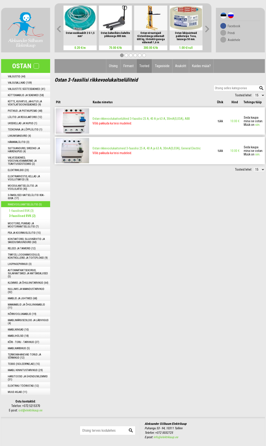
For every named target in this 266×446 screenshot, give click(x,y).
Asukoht (180, 66)
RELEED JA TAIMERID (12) (22, 248)
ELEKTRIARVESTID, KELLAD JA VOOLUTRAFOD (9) (24, 178)
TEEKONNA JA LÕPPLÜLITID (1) (25, 129)
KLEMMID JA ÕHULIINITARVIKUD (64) (28, 282)
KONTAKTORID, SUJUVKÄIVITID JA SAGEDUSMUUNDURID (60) (26, 240)
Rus (231, 15)
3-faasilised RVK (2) (22, 216)
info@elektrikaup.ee (165, 437)
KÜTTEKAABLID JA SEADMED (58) (26, 95)
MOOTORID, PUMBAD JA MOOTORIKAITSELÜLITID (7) (23, 225)
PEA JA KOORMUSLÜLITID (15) (24, 232)
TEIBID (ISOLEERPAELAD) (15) (24, 363)
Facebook (234, 26)
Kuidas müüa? (201, 66)
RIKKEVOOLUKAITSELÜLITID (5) (25, 204)
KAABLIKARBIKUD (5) (19, 348)
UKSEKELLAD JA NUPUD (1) (22, 123)
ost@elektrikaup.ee (30, 410)
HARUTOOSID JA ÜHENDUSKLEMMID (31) (28, 378)
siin (257, 124)
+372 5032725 (164, 432)
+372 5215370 (31, 406)
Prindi (231, 33)
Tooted (144, 66)
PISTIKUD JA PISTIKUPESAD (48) (25, 110)
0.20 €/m (80, 48)
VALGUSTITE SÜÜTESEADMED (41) (26, 89)
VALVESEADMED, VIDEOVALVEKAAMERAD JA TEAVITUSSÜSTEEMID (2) (22, 160)
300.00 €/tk (150, 48)
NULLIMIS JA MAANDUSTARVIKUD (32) (26, 290)
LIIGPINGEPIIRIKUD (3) (20, 264)
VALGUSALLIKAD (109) (20, 82)
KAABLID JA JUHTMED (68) (22, 298)
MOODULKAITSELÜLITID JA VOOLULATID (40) (22, 187)
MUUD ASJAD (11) (17, 392)
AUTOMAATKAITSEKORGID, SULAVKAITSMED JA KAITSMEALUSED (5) (28, 273)
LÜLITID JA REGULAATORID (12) (25, 117)
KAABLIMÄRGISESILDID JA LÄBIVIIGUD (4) (28, 322)
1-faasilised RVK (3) (21, 211)
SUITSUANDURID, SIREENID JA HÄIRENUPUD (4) (24, 150)
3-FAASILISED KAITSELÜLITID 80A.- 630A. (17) (26, 197)
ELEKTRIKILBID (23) (18, 170)
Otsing (113, 66)
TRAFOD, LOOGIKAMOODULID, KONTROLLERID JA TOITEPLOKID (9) (28, 256)
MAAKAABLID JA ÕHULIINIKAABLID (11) (26, 306)
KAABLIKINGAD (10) (18, 329)
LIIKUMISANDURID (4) (19, 135)
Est (223, 15)
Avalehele (234, 40)
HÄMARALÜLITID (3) (18, 142)
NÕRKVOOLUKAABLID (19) (22, 314)
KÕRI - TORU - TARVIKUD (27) (23, 342)
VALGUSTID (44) (16, 76)
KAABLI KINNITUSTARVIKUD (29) (25, 370)
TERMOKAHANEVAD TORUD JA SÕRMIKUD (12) (24, 356)
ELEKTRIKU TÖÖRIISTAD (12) (23, 385)
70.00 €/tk (115, 48)
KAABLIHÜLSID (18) (18, 335)
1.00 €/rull (186, 48)
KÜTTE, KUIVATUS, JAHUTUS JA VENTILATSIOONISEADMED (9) (25, 103)
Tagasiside (162, 66)
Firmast (128, 66)
